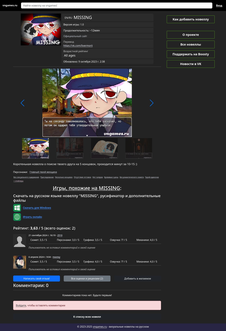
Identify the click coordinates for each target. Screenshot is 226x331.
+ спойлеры (18, 181)
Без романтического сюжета (132, 177)
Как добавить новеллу (191, 19)
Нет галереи (97, 177)
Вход (219, 5)
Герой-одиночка (152, 177)
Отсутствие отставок (82, 177)
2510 (59, 235)
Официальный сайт (75, 36)
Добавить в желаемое (137, 278)
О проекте (191, 35)
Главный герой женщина (43, 171)
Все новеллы (190, 44)
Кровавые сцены (111, 177)
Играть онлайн (32, 217)
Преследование (47, 177)
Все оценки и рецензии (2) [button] (87, 278)
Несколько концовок (64, 177)
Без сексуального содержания (26, 177)
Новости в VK (190, 64)
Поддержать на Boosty (190, 54)
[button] (22, 103)
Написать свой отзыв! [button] (36, 278)
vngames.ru (100, 326)
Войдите (21, 305)
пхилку (56, 256)
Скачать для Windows (37, 207)
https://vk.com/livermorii (78, 45)
